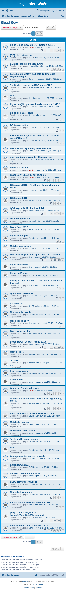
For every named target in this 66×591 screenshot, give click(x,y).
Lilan (31, 107)
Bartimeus (33, 333)
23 (55, 260)
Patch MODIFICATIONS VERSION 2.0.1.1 (32, 413)
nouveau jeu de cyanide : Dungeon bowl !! (33, 157)
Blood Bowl (9, 22)
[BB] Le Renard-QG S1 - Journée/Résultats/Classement (27, 513)
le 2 (12, 95)
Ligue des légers (19, 235)
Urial (31, 58)
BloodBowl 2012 (19, 227)
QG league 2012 (18, 198)
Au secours (16, 303)
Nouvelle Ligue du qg (21, 492)
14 (55, 50)
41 (59, 347)
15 (59, 50)
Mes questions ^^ (19, 320)
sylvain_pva (34, 159)
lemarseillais (34, 66)
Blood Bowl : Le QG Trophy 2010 (28, 341)
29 (63, 521)
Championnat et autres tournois (27, 456)
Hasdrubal (33, 323)
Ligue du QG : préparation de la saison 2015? (35, 104)
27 (59, 214)
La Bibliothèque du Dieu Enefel (27, 63)
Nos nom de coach (20, 312)
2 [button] (37, 33)
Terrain (14, 360)
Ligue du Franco (19, 264)
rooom (31, 211)
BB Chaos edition (19, 125)
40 (55, 347)
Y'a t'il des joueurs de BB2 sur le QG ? (31, 85)
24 (59, 260)
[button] (41, 33)
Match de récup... (19, 422)
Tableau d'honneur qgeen (24, 439)
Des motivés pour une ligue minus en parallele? (36, 254)
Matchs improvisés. (20, 246)
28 (63, 214)
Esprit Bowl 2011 (19, 464)
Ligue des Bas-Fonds (21, 112)
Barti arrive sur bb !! (21, 331)
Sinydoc (32, 79)
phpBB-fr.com (37, 584)
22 (51, 260)
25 (51, 214)
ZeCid (31, 238)
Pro (12, 447)
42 (63, 347)
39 (51, 347)
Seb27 (31, 229)
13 (51, 50)
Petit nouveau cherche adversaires (29, 525)
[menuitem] (9, 11)
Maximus (32, 354)
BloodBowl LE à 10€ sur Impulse (28, 175)
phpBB (25, 581)
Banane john (34, 115)
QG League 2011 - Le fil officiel (27, 208)
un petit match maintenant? (25, 473)
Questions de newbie (21, 293)
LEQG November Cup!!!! (23, 482)
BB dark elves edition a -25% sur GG (30, 502)
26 (55, 214)
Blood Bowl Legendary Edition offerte (30, 148)
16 (63, 50)
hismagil (32, 221)
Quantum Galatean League (24, 388)
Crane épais (16, 379)
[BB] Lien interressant (22, 55)
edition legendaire (20, 218)
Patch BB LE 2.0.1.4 (21, 167)
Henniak (32, 98)
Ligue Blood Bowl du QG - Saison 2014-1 (32, 45)
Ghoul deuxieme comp (22, 430)
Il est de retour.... (19, 371)
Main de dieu (17, 352)
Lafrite (32, 47)
